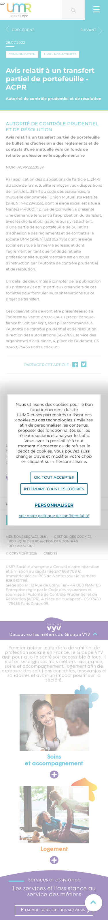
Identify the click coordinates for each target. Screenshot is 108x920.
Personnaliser (54, 505)
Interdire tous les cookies (54, 488)
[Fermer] (2, 4)
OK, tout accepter (54, 477)
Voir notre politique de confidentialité (54, 516)
